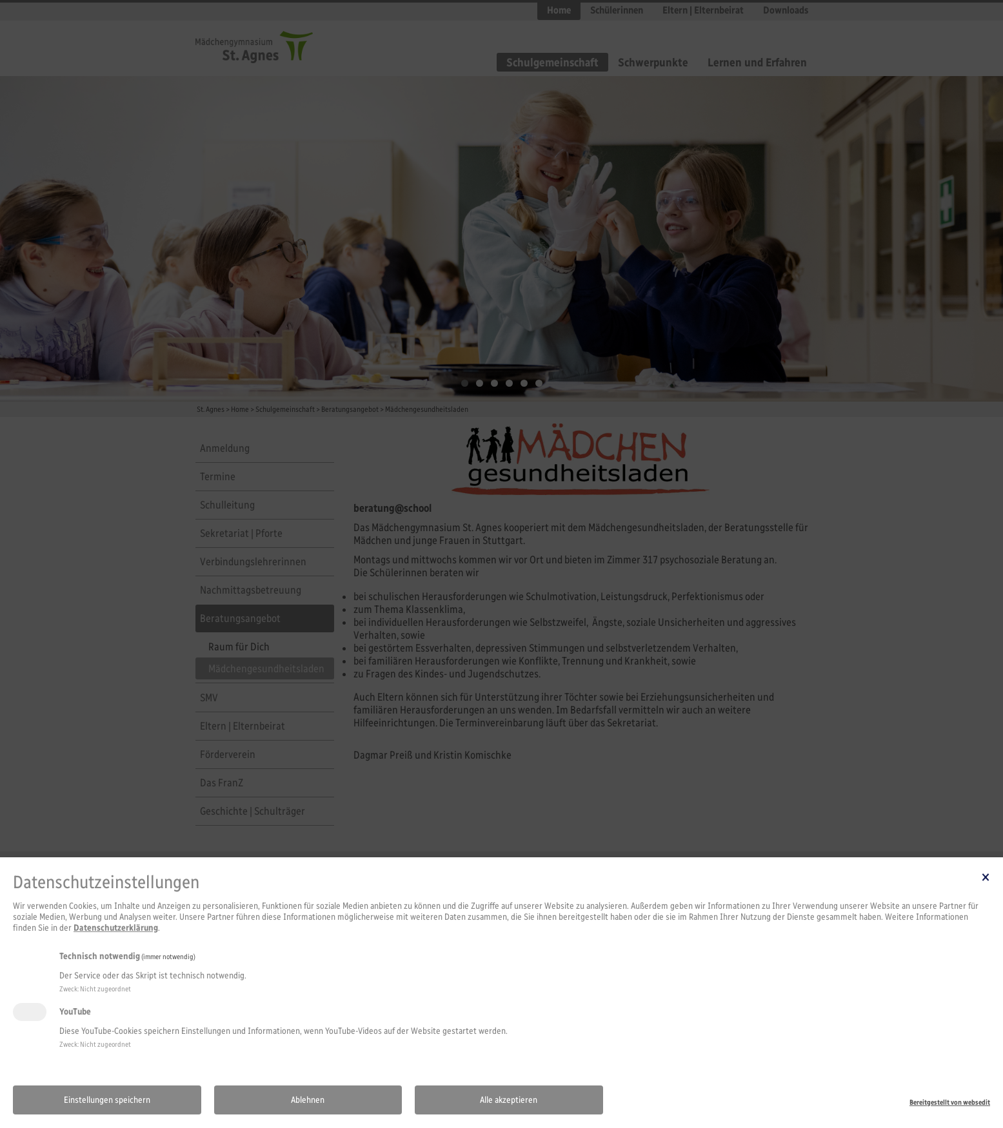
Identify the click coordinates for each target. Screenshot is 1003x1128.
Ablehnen (307, 1099)
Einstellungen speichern (107, 1099)
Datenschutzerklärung (116, 927)
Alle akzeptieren (508, 1099)
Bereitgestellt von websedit (949, 1102)
